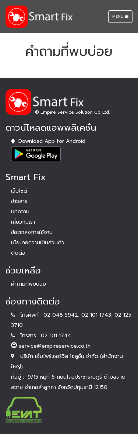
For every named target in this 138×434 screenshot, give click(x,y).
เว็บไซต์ (19, 191)
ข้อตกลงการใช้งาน (32, 232)
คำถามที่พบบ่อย (28, 284)
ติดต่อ (18, 253)
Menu (122, 18)
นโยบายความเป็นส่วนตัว (37, 243)
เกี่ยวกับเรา (23, 222)
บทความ (20, 212)
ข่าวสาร (19, 201)
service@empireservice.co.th (51, 346)
